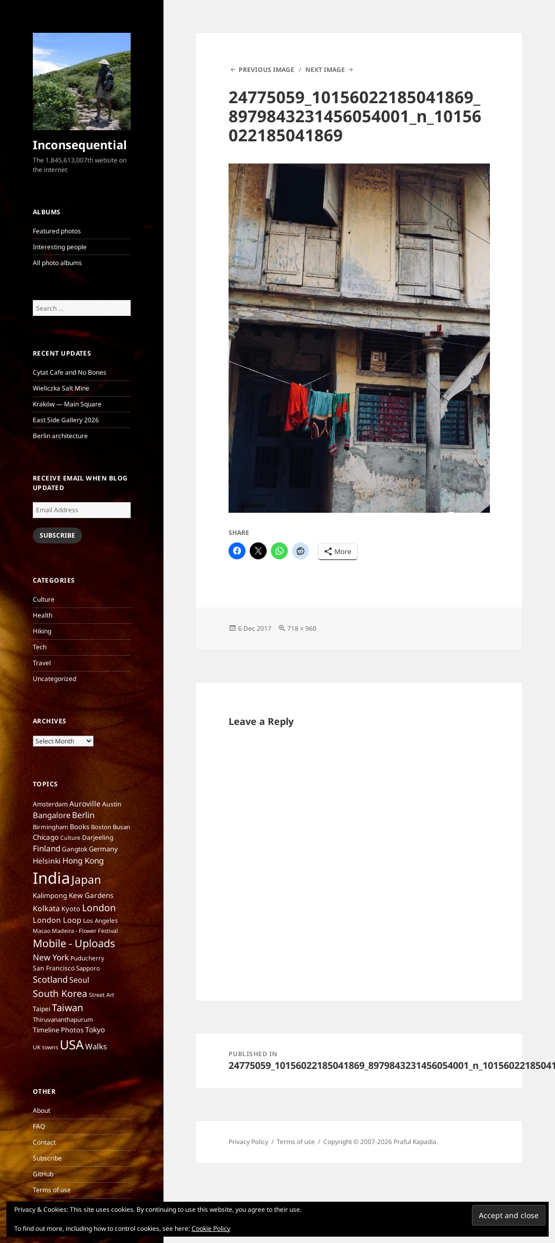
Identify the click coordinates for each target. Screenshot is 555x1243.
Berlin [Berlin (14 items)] (83, 815)
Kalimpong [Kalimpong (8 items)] (50, 895)
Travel (42, 662)
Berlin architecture (60, 435)
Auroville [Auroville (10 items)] (85, 804)
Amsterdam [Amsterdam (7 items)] (50, 804)
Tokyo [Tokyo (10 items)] (95, 1029)
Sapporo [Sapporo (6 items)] (88, 968)
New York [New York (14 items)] (51, 957)
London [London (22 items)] (99, 907)
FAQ (39, 1126)
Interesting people (60, 246)
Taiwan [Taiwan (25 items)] (67, 1007)
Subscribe (57, 535)
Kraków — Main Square (67, 404)
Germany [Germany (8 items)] (103, 849)
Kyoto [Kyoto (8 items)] (70, 908)
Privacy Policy (248, 1141)
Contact (44, 1142)
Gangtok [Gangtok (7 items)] (74, 849)
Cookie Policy (211, 1228)
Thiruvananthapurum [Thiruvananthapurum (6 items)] (63, 1019)
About (41, 1110)
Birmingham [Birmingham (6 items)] (50, 827)
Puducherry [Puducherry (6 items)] (87, 958)
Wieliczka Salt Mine (61, 388)
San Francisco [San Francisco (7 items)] (54, 968)
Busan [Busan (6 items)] (121, 827)
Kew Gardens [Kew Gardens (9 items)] (91, 895)
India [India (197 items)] (51, 877)
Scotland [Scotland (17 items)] (50, 979)
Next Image (325, 69)
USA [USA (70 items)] (72, 1044)
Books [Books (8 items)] (79, 826)
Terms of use (52, 1189)
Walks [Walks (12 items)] (96, 1046)
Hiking (42, 631)
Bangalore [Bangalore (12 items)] (51, 815)
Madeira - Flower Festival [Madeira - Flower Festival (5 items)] (85, 930)
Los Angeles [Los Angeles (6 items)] (100, 920)
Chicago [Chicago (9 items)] (46, 837)
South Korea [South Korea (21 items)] (60, 993)
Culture (43, 599)
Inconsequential (80, 144)
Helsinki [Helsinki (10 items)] (47, 861)
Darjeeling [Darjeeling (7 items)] (97, 837)
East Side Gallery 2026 (66, 419)
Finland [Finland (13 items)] (46, 848)
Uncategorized (54, 678)
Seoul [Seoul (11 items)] (79, 980)
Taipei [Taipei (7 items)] (41, 1008)
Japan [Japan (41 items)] (86, 879)
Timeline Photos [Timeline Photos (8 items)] (58, 1030)
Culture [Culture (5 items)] (70, 837)
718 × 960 (301, 628)
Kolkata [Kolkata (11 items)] (46, 908)
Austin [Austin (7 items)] (112, 804)
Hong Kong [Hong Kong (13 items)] (83, 860)
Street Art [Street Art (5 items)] (101, 995)
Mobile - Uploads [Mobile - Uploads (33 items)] (74, 943)
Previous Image (266, 69)
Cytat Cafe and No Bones (69, 372)
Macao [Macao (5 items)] (41, 930)
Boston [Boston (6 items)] (101, 827)
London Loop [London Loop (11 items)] (57, 920)
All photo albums (57, 262)
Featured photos (57, 230)
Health (42, 615)
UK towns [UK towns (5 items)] (45, 1047)
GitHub (43, 1173)
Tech (40, 646)
